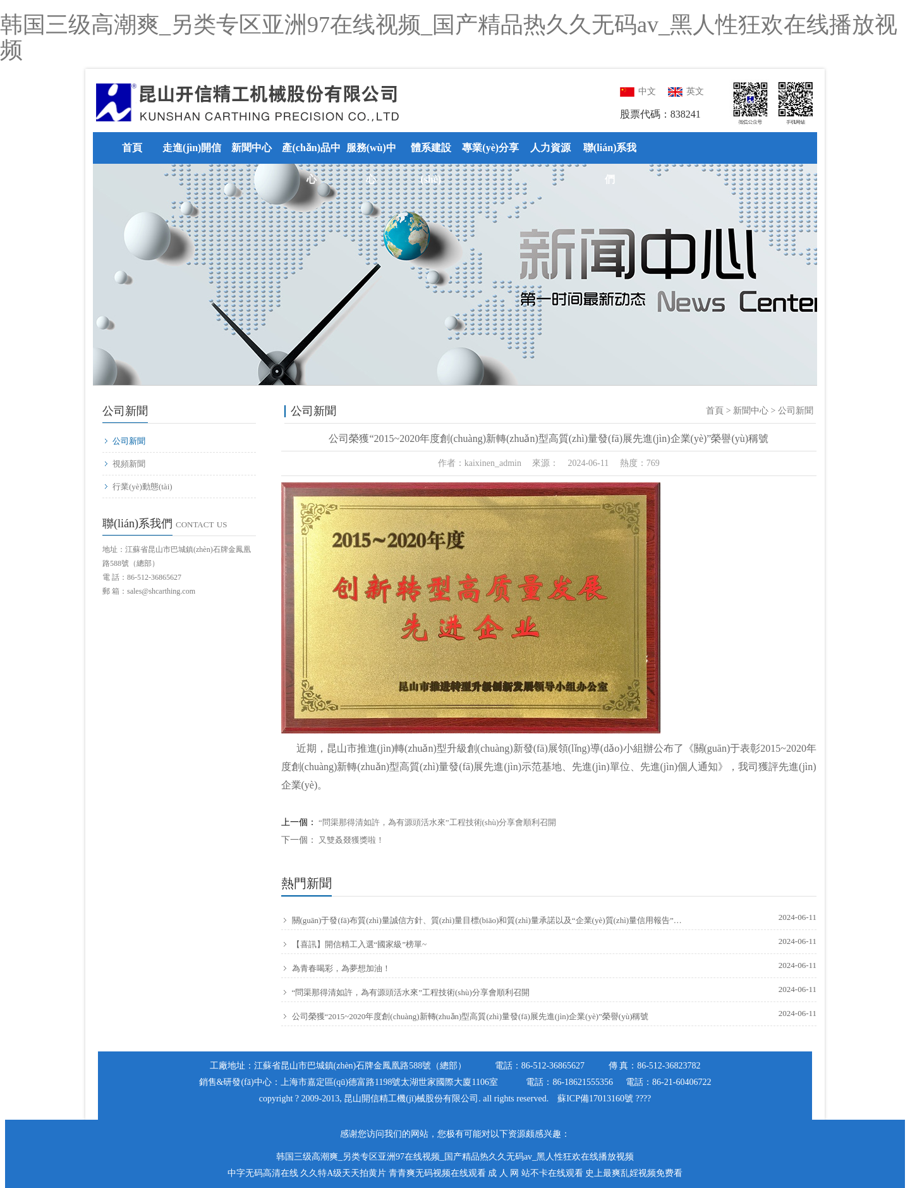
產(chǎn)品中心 (311, 163)
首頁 (132, 147)
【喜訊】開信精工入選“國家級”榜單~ (354, 944)
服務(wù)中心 (371, 163)
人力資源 (550, 147)
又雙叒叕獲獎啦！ (351, 840)
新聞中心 (251, 147)
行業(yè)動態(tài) (138, 486)
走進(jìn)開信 (191, 147)
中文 (638, 91)
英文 (686, 91)
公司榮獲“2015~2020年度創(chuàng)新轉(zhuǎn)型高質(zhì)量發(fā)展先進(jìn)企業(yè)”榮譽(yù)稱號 (465, 1017)
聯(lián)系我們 (609, 163)
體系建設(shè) (431, 163)
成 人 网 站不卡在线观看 (535, 1173)
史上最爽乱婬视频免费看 (633, 1173)
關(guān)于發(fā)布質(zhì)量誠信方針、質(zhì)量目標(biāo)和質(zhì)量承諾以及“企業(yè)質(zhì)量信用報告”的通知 (482, 920)
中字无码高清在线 (263, 1173)
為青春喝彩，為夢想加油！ (336, 968)
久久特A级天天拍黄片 (343, 1173)
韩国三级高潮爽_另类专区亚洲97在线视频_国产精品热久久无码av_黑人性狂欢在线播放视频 (448, 37)
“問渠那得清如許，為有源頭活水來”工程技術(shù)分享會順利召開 (437, 822)
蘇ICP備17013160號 (595, 1098)
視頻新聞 (124, 464)
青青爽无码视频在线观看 (437, 1173)
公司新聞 (124, 441)
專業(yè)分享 (490, 147)
